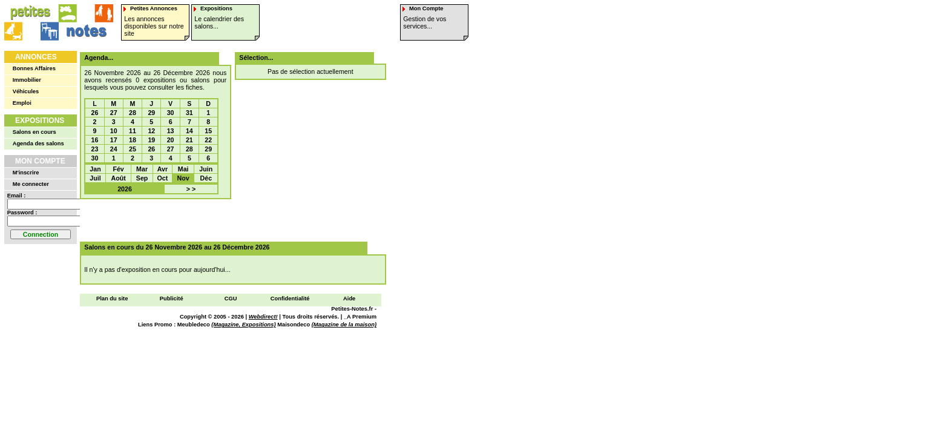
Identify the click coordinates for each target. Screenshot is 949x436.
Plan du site (112, 299)
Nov (183, 178)
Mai (183, 169)
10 (113, 130)
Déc (206, 178)
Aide (349, 299)
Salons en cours (34, 132)
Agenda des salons (38, 143)
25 (132, 149)
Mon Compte (40, 161)
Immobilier (27, 80)
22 (208, 140)
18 (132, 140)
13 (170, 130)
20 (170, 140)
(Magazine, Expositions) (243, 325)
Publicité (171, 299)
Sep (142, 178)
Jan (95, 169)
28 (132, 112)
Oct (162, 178)
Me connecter (31, 184)
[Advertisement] (228, 220)
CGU (231, 299)
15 (208, 130)
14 (189, 130)
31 (189, 112)
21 (189, 140)
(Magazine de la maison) (344, 325)
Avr (162, 169)
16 (95, 140)
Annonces (36, 57)
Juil (95, 178)
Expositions (39, 120)
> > (190, 189)
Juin (205, 169)
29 (151, 112)
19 (151, 140)
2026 (124, 189)
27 (113, 112)
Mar (142, 169)
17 (113, 140)
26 (95, 112)
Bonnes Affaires (34, 68)
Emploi (22, 103)
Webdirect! (263, 317)
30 (170, 112)
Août (118, 178)
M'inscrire (26, 173)
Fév (118, 169)
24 (113, 149)
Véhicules (26, 91)
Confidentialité (290, 299)
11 (132, 130)
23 (95, 149)
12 (151, 130)
